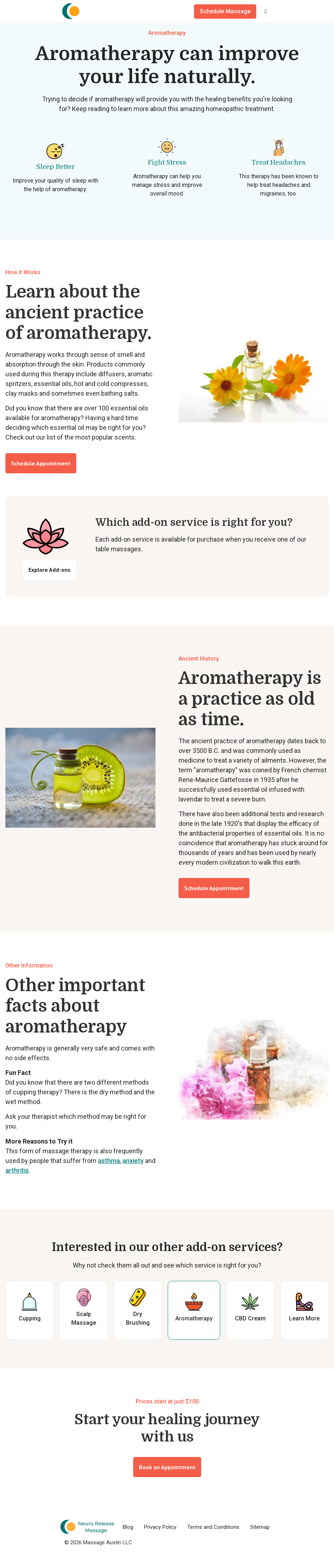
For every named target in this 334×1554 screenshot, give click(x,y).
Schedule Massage (225, 11)
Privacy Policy (160, 1527)
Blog (128, 1527)
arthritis (17, 1170)
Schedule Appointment (41, 463)
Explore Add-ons (49, 569)
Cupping (30, 1318)
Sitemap (260, 1527)
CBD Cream (250, 1318)
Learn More (304, 1318)
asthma (109, 1160)
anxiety (133, 1160)
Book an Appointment (167, 1467)
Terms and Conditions (213, 1527)
